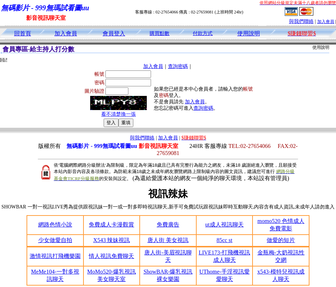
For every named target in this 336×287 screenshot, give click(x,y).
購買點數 (159, 33)
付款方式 (203, 33)
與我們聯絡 (301, 21)
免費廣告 (168, 225)
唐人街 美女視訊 (168, 240)
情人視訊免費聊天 (111, 256)
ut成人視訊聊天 (224, 225)
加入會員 (325, 21)
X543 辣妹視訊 (111, 240)
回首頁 (22, 33)
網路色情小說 (55, 225)
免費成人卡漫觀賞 (111, 225)
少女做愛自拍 (55, 240)
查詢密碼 (178, 66)
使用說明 (248, 33)
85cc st (224, 240)
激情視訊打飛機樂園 (55, 256)
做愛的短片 (281, 240)
